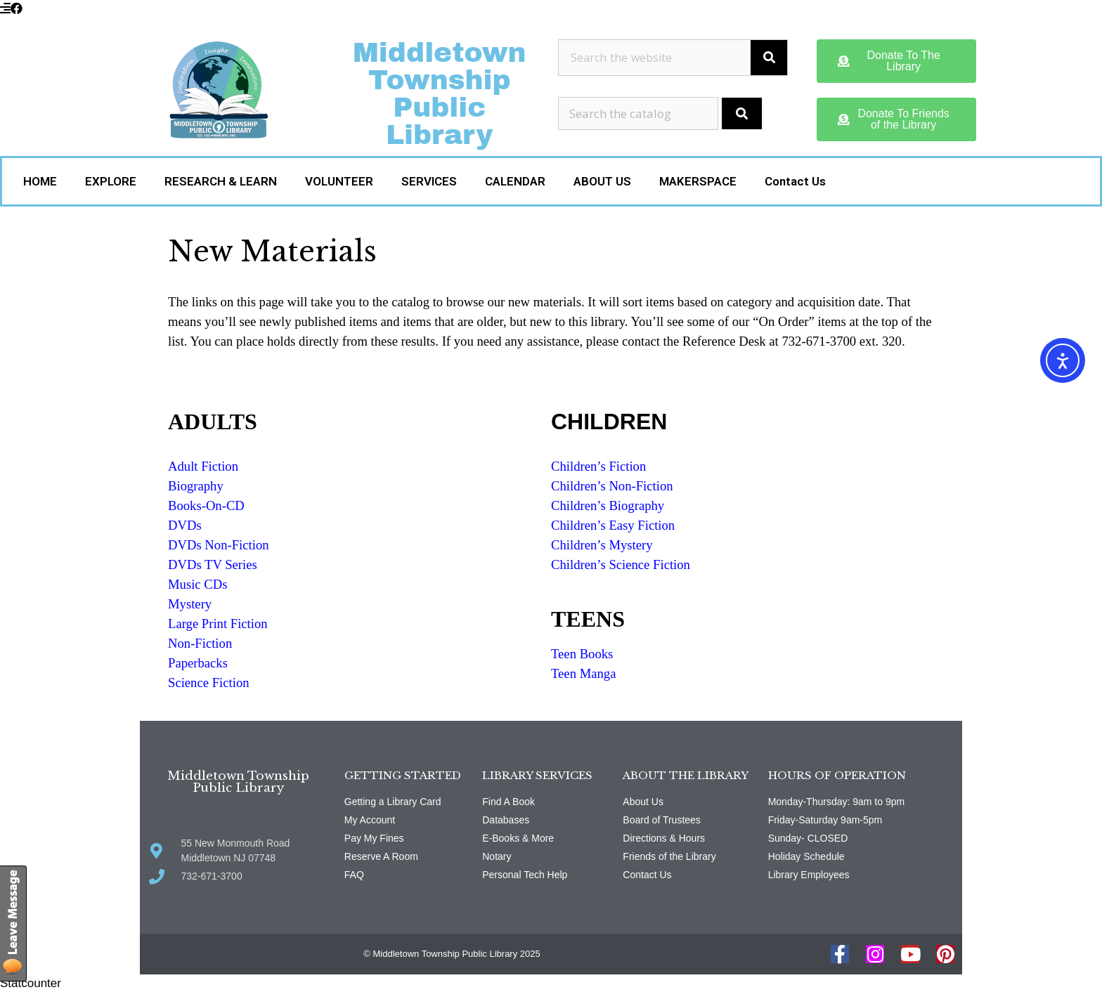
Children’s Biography (607, 505)
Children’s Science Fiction (620, 564)
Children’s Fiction (598, 466)
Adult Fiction (203, 466)
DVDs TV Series (212, 564)
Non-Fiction (200, 643)
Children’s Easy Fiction (613, 525)
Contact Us (795, 181)
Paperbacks (198, 662)
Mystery (190, 603)
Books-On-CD (206, 505)
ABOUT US (602, 181)
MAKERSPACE (698, 181)
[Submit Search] (742, 114)
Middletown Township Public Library (439, 94)
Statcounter (30, 983)
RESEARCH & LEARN (220, 181)
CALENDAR (515, 181)
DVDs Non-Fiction (218, 544)
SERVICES (429, 181)
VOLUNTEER (339, 181)
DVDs (185, 525)
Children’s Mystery (602, 544)
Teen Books (582, 653)
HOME (40, 181)
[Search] (769, 57)
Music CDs (197, 584)
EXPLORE (110, 181)
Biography (195, 485)
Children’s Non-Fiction (612, 485)
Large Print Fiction (218, 623)
